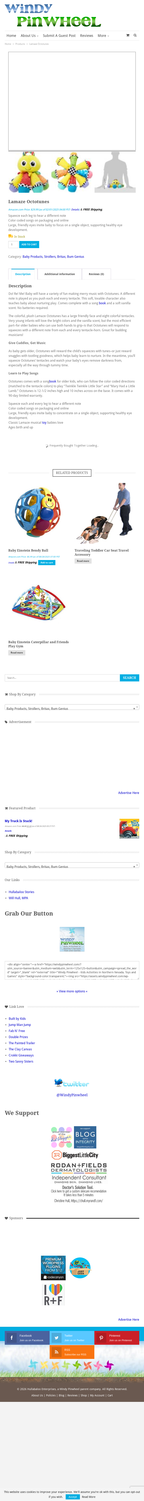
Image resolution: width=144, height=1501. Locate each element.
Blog (61, 1395)
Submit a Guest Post (59, 36)
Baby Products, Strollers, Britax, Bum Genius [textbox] (71, 709)
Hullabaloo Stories (21, 892)
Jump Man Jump (20, 1025)
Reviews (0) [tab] (96, 274)
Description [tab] (23, 274)
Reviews (86, 36)
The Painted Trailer (22, 1043)
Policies (51, 1395)
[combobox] (72, 707)
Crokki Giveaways (21, 1055)
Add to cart (29, 244)
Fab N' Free (17, 1031)
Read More (89, 1496)
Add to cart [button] (47, 562)
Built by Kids (17, 1019)
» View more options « (72, 991)
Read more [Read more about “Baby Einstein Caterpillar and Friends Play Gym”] (17, 652)
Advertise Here (128, 793)
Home (11, 36)
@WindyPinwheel (72, 1095)
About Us (28, 36)
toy (44, 422)
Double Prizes (18, 1037)
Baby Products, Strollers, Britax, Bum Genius (53, 257)
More (102, 36)
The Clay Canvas (20, 1049)
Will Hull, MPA (18, 898)
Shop (84, 1395)
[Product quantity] (13, 244)
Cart (110, 1395)
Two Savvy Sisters (21, 1061)
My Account (97, 1395)
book (102, 303)
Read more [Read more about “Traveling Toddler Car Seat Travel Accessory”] (83, 561)
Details (75, 209)
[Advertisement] (72, 756)
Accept (73, 1496)
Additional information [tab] (60, 274)
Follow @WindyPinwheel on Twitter (72, 1080)
